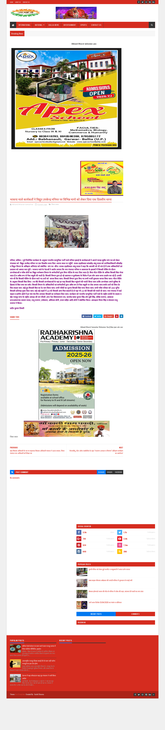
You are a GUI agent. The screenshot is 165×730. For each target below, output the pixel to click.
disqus (93, 483)
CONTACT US (96, 24)
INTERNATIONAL (25, 24)
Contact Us (26, 2)
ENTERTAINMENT (69, 24)
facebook (101, 483)
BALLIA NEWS (54, 24)
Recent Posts (122, 132)
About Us (18, 2)
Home (11, 2)
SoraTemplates (20, 592)
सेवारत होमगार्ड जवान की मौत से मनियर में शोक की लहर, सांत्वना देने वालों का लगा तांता (139, 111)
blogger (85, 483)
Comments (144, 132)
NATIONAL (39, 24)
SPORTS (84, 24)
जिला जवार (55, 209)
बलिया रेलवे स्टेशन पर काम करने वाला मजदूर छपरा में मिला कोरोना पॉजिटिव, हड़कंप (39, 546)
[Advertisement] (58, 473)
